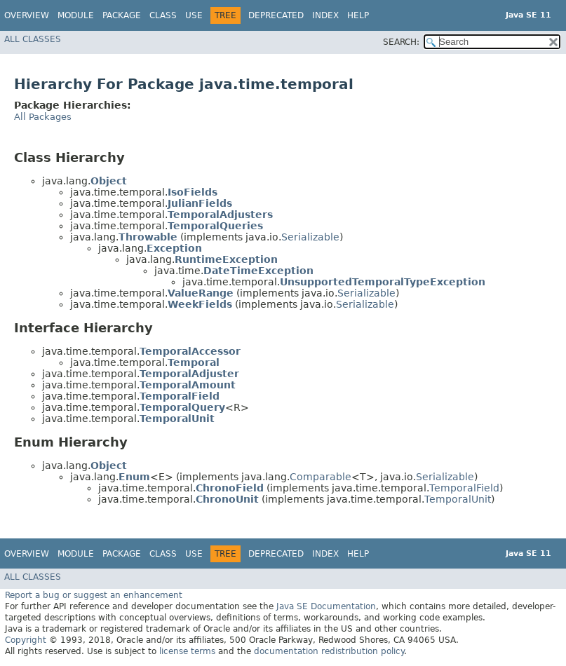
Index (325, 15)
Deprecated (276, 15)
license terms (187, 651)
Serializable (310, 237)
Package (121, 15)
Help (358, 15)
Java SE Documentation (326, 606)
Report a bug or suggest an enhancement (93, 595)
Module (76, 15)
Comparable (320, 476)
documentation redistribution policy (329, 651)
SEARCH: (401, 42)
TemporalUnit (457, 499)
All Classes (32, 39)
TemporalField (464, 488)
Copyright (25, 640)
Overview (26, 15)
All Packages (43, 116)
